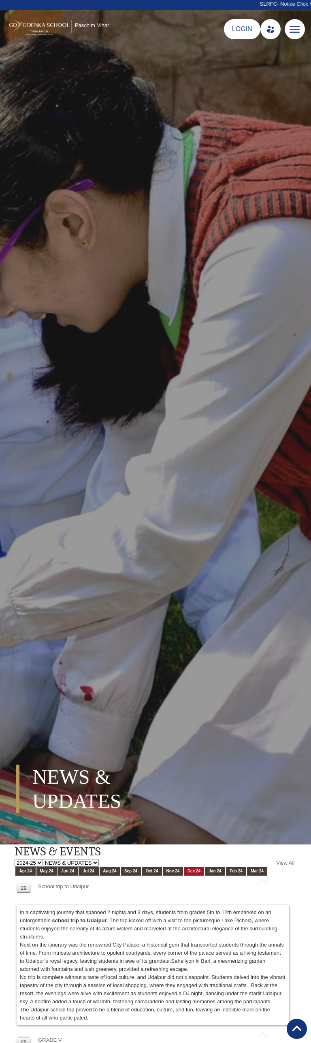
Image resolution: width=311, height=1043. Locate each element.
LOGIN (242, 29)
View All (285, 863)
